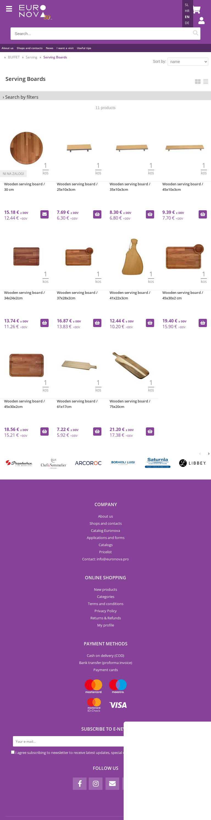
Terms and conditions (105, 603)
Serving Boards (55, 57)
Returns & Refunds (105, 617)
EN (187, 17)
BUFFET (14, 57)
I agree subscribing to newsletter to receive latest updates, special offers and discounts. (86, 752)
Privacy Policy (106, 610)
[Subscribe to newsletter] (195, 741)
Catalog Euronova (105, 530)
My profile (105, 625)
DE (187, 23)
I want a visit (65, 48)
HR (187, 10)
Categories (105, 596)
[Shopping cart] (195, 9)
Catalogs (106, 544)
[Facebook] (80, 784)
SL (186, 4)
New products (105, 589)
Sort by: (159, 61)
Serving (31, 57)
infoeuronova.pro (113, 559)
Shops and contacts (30, 48)
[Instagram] (95, 784)
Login (198, 26)
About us (7, 48)
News (49, 48)
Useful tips (84, 48)
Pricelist (105, 551)
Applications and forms (105, 537)
